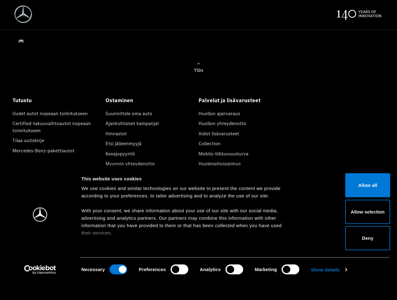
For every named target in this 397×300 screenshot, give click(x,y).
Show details (325, 287)
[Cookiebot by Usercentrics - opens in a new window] (40, 288)
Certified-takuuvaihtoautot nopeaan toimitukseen (51, 126)
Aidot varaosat (214, 173)
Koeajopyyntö (120, 153)
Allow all (345, 203)
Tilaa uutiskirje (28, 140)
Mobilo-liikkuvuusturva (223, 153)
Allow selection (345, 230)
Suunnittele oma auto (128, 113)
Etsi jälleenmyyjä (123, 143)
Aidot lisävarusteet (218, 133)
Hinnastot (116, 133)
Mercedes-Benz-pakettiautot (43, 150)
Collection (209, 143)
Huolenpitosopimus (219, 163)
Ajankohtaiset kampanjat (132, 123)
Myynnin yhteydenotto (130, 163)
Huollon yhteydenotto (222, 123)
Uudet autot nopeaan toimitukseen (50, 113)
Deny (345, 256)
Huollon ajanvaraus (219, 113)
